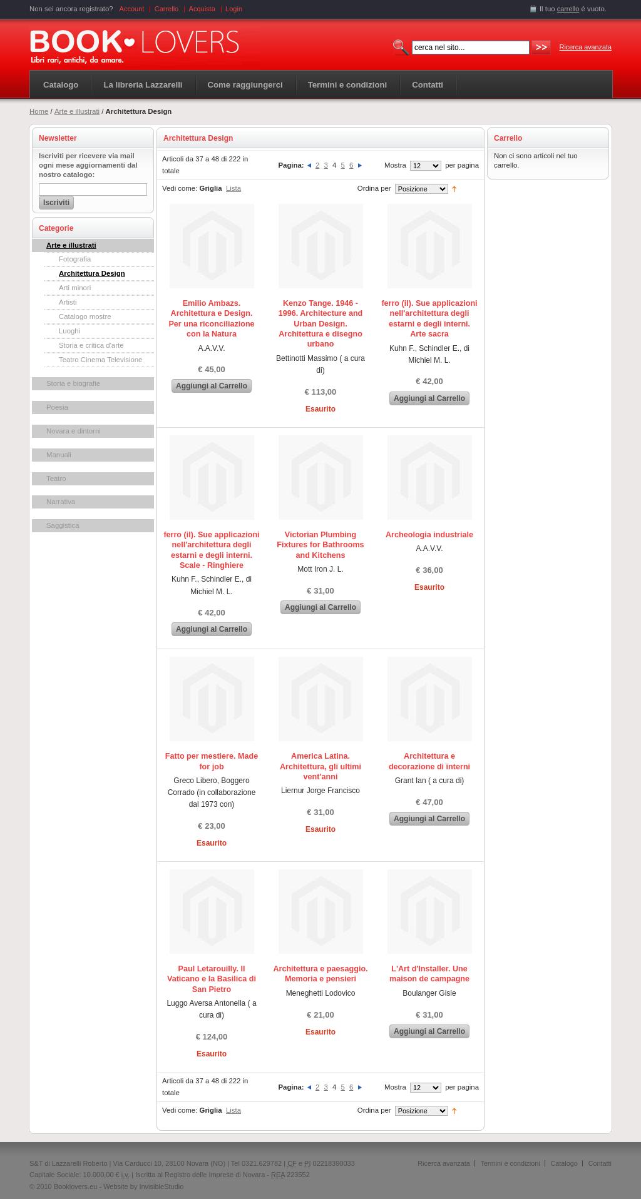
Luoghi (69, 331)
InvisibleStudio (161, 1186)
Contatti (600, 1163)
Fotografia (75, 259)
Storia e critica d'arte (91, 345)
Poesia (57, 407)
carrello (568, 9)
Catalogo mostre (85, 316)
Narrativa (60, 501)
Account (132, 9)
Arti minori (75, 287)
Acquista (202, 9)
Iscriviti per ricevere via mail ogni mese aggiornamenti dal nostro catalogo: (88, 165)
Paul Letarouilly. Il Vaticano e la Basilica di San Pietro (211, 979)
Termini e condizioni (510, 1163)
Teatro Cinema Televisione (100, 359)
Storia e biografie (73, 383)
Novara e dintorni (73, 431)
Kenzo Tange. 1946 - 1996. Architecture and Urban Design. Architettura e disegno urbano (321, 324)
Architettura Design (92, 273)
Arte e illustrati (77, 111)
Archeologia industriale (429, 534)
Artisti (67, 302)
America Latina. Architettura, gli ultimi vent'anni (320, 766)
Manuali (58, 454)
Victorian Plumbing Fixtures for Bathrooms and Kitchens (320, 545)
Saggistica (62, 525)
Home (38, 111)
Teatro (56, 478)
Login (233, 9)
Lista (233, 188)
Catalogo (60, 84)
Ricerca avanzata (586, 47)
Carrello (167, 9)
